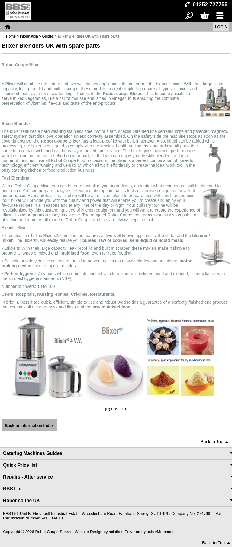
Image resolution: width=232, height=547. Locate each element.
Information (29, 36)
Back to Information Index (29, 425)
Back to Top (212, 441)
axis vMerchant (160, 531)
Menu (220, 16)
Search (189, 16)
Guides (47, 36)
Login (221, 27)
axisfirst (115, 531)
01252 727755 (210, 5)
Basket (204, 16)
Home (7, 26)
